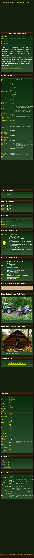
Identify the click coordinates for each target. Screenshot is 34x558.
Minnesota (10, 2)
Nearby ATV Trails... (16, 68)
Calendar (20, 554)
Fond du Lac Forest (22, 2)
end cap (20, 107)
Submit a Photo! (17, 363)
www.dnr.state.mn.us (13, 267)
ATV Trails (8, 554)
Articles (14, 554)
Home (4, 2)
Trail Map (4, 36)
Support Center (27, 554)
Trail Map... (5, 68)
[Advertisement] (17, 174)
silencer (31, 106)
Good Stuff (17, 555)
